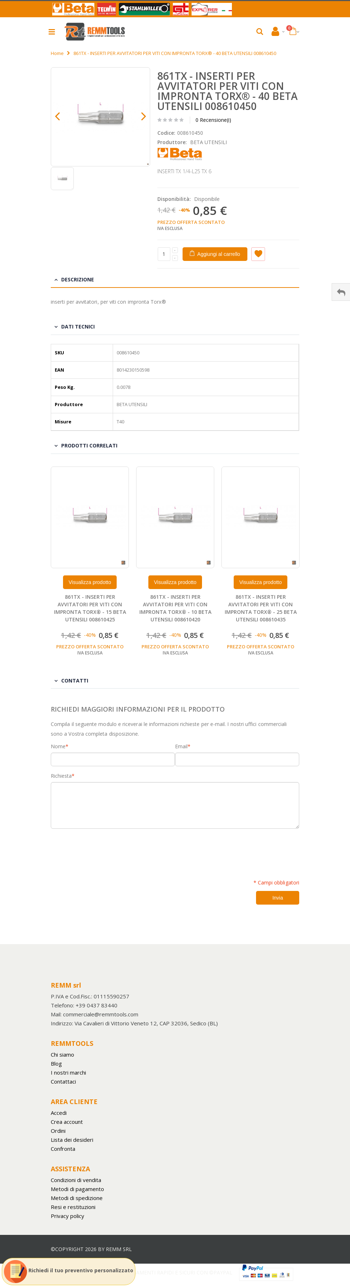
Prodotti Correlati (89, 445)
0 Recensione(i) (213, 119)
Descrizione (77, 279)
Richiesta (61, 775)
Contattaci (63, 1081)
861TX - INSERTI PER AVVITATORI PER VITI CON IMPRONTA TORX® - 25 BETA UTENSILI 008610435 (261, 608)
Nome (58, 746)
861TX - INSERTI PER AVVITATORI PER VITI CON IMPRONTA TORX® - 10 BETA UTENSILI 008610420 (175, 608)
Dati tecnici (78, 326)
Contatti (74, 680)
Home (57, 53)
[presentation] (105, 850)
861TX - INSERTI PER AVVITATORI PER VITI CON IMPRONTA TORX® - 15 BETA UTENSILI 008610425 (90, 608)
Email (181, 746)
